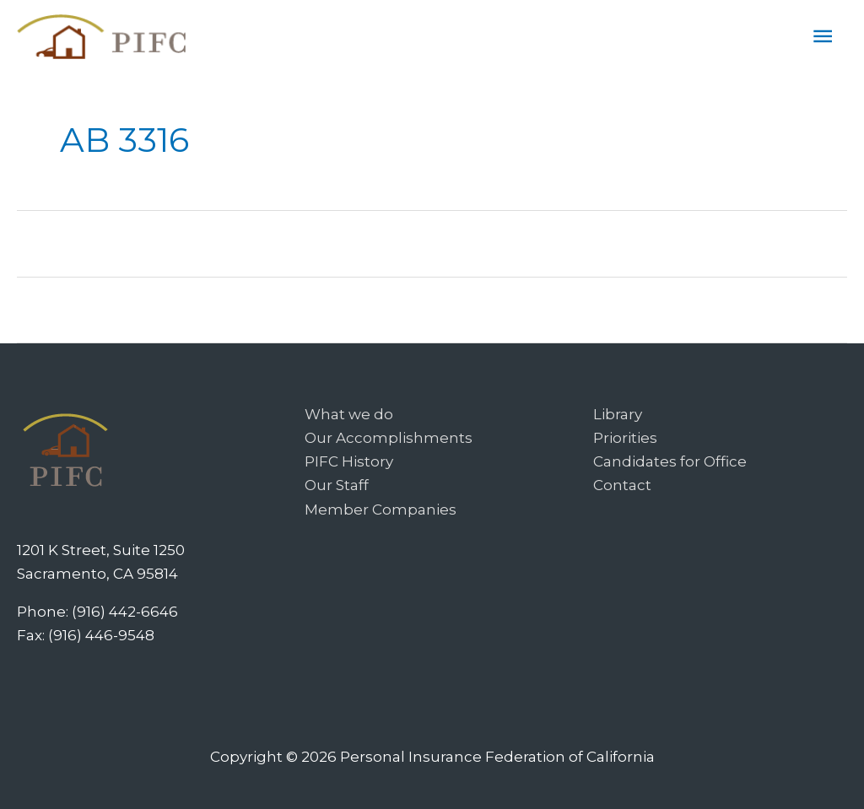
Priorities (625, 437)
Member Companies (380, 509)
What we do (349, 414)
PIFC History (349, 461)
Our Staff (337, 485)
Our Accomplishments (388, 437)
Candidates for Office (670, 461)
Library (617, 414)
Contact (622, 485)
